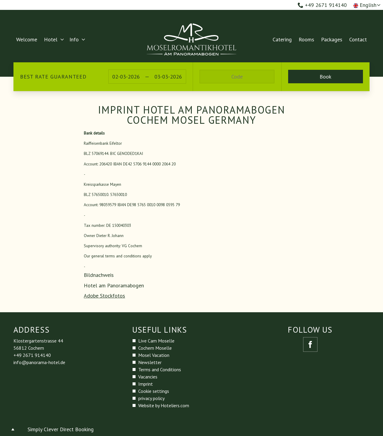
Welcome (26, 39)
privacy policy (151, 398)
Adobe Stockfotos (104, 295)
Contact (358, 39)
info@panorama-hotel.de (39, 362)
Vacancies (147, 377)
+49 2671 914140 (322, 4)
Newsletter (150, 362)
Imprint (145, 384)
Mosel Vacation (153, 355)
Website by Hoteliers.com (163, 405)
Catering (282, 39)
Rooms (306, 39)
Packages (331, 39)
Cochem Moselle (155, 348)
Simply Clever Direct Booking (61, 429)
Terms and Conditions (159, 369)
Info (74, 39)
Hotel (50, 39)
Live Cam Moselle (156, 341)
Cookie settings (153, 391)
